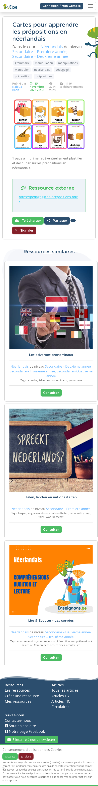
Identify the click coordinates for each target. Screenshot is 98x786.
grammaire (22, 63)
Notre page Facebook (25, 731)
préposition (22, 76)
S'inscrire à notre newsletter (31, 739)
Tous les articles (65, 690)
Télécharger (28, 220)
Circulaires (60, 706)
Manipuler (22, 70)
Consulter (51, 392)
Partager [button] (57, 220)
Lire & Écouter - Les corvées (51, 620)
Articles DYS (61, 696)
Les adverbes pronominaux (51, 355)
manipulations (68, 63)
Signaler (24, 230)
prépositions (44, 76)
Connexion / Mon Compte (62, 6)
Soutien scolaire (20, 726)
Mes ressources (18, 701)
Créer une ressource (22, 696)
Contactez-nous (18, 720)
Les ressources (17, 690)
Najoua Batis (17, 88)
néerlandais (42, 70)
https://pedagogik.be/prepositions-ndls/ (48, 199)
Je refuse (26, 756)
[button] (73, 220)
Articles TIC (60, 701)
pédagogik (62, 70)
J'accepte (10, 756)
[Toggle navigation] (90, 6)
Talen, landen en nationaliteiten (51, 497)
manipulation (44, 63)
